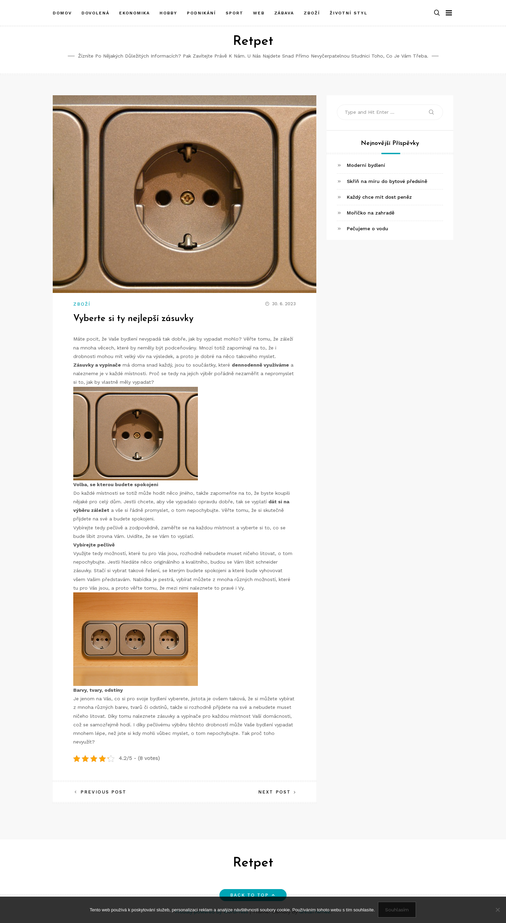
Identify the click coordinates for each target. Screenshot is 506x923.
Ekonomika (134, 11)
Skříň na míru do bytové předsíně (387, 181)
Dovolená (95, 11)
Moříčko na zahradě (370, 213)
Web (259, 11)
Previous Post (103, 792)
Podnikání (201, 11)
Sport (234, 11)
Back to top (253, 895)
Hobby (168, 11)
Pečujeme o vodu (367, 228)
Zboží (312, 11)
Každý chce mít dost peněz (379, 197)
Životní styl (348, 11)
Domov (62, 11)
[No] (497, 910)
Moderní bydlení (366, 165)
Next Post (274, 792)
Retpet (253, 41)
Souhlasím (397, 910)
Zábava (284, 11)
